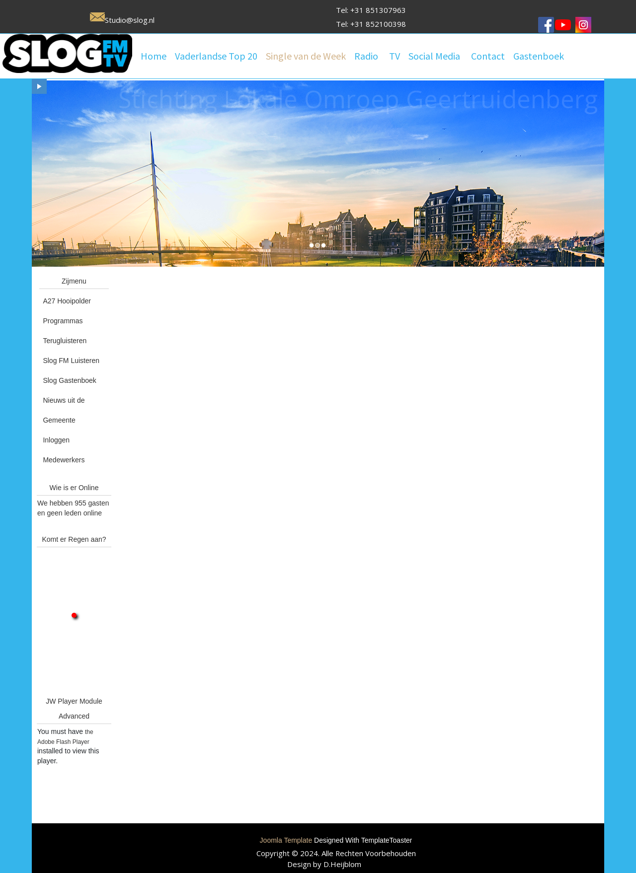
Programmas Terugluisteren (64, 331)
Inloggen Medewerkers (63, 450)
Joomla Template (286, 840)
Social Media (434, 56)
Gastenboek (538, 56)
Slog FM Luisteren (71, 360)
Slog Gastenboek (69, 380)
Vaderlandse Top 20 (216, 56)
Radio (366, 56)
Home (153, 56)
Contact (488, 56)
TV (394, 56)
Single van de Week (306, 56)
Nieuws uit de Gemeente (63, 410)
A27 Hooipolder (67, 301)
